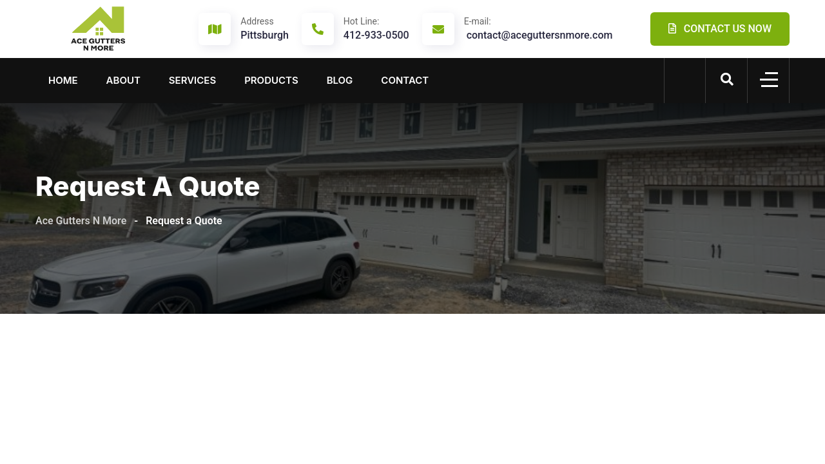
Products (271, 80)
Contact (405, 80)
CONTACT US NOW (720, 29)
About (123, 80)
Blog (340, 80)
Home (63, 80)
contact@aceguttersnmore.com (538, 28)
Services (192, 80)
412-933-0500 (376, 28)
